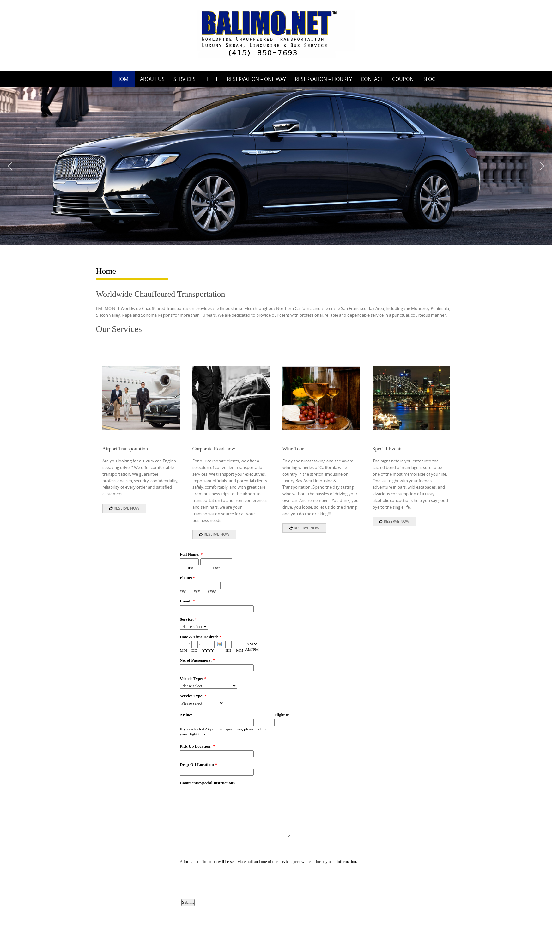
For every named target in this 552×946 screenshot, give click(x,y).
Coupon (403, 79)
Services (184, 79)
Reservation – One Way (256, 79)
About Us (152, 79)
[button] (10, 166)
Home (123, 79)
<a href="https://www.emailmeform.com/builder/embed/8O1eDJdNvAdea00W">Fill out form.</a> (276, 731)
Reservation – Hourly (323, 79)
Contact (372, 79)
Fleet (211, 79)
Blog (429, 79)
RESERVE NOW (124, 507)
